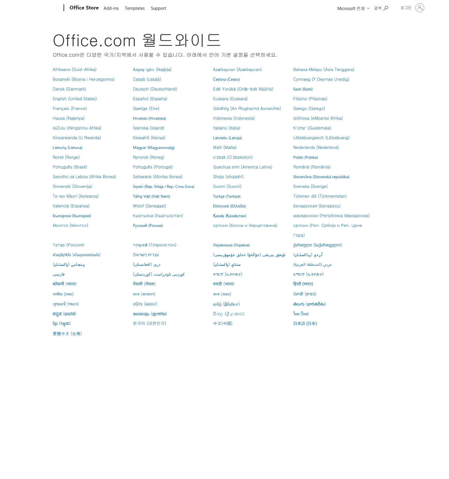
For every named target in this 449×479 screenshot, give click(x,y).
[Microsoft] (42, 8)
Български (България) (72, 215)
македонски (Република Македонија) (331, 215)
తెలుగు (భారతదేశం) (309, 304)
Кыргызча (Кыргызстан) (158, 215)
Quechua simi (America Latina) (242, 167)
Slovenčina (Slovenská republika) (321, 176)
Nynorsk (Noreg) (148, 157)
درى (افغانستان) (146, 264)
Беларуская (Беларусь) (317, 206)
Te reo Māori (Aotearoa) (76, 196)
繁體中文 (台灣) (67, 333)
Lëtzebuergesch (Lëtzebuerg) (321, 137)
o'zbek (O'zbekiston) (233, 157)
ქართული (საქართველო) (317, 245)
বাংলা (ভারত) (222, 294)
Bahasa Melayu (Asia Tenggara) (323, 69)
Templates (135, 8)
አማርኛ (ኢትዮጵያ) (308, 274)
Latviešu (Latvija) (227, 137)
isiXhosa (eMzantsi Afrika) (318, 118)
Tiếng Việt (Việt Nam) (151, 196)
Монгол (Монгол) (70, 225)
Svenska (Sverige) (310, 186)
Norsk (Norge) (66, 157)
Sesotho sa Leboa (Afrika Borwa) (84, 176)
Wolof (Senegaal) (149, 206)
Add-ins (111, 8)
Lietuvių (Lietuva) (67, 147)
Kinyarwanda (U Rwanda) (77, 137)
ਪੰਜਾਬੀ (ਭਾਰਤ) (305, 294)
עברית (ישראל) (146, 254)
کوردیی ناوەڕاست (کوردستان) (159, 274)
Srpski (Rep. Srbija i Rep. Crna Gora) (163, 186)
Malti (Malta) (225, 147)
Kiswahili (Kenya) (149, 137)
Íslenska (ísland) (148, 128)
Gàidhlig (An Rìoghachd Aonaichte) (247, 108)
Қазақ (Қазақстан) (229, 215)
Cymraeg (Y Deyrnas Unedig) (321, 79)
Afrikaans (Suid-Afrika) (75, 69)
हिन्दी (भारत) (303, 284)
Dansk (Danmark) (69, 89)
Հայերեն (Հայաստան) (77, 254)
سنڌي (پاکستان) (227, 264)
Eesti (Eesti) (303, 89)
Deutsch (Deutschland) (155, 89)
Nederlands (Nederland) (316, 147)
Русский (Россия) (148, 225)
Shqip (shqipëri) (228, 176)
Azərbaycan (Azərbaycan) (237, 69)
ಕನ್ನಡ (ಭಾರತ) (64, 313)
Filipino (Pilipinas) (310, 98)
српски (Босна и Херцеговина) (245, 225)
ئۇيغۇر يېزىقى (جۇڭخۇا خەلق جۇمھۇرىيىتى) (249, 254)
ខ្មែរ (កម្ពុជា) (62, 323)
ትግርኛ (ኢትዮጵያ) (228, 274)
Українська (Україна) (231, 245)
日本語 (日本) (305, 323)
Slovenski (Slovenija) (72, 186)
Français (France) (70, 108)
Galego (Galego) (309, 108)
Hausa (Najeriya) (68, 118)
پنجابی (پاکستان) (69, 264)
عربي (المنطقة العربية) (312, 264)
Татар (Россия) (68, 245)
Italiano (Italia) (226, 128)
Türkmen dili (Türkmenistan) (320, 196)
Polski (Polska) (305, 157)
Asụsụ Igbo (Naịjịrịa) (152, 69)
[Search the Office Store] (381, 7)
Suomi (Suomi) (227, 186)
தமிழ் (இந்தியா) (226, 304)
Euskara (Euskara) (230, 98)
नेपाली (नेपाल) (144, 283)
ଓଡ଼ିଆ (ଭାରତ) (145, 304)
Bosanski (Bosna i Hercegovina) (84, 79)
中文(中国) (223, 323)
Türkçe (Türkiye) (227, 196)
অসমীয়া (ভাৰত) (63, 294)
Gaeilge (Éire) (146, 108)
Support (158, 8)
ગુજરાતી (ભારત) (66, 304)
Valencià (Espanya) (71, 206)
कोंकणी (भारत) (65, 283)
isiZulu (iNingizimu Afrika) (77, 128)
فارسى (59, 274)
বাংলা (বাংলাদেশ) (144, 294)
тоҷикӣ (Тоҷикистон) (155, 245)
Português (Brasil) (70, 167)
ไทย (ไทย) (301, 313)
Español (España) (150, 98)
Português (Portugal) (153, 167)
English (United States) (75, 98)
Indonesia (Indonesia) (234, 118)
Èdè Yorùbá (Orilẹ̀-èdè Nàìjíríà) (243, 89)
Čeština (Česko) (226, 79)
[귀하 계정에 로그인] (412, 8)
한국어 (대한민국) (149, 323)
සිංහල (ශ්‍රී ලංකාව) (228, 313)
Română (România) (311, 167)
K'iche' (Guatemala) (312, 128)
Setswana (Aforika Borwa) (158, 176)
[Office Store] (84, 8)
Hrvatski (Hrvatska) (149, 118)
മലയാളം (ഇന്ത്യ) (150, 313)
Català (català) (147, 79)
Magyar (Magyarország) (154, 147)
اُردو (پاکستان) (308, 254)
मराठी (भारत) (224, 283)
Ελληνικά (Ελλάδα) (229, 206)
